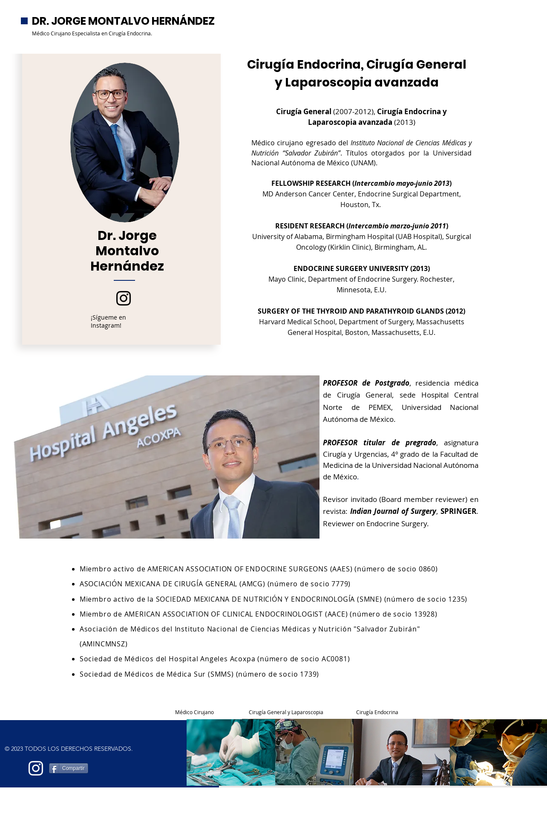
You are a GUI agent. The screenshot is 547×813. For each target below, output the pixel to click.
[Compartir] (68, 768)
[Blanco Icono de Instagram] (36, 768)
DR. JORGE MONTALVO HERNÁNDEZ (123, 21)
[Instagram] (123, 298)
